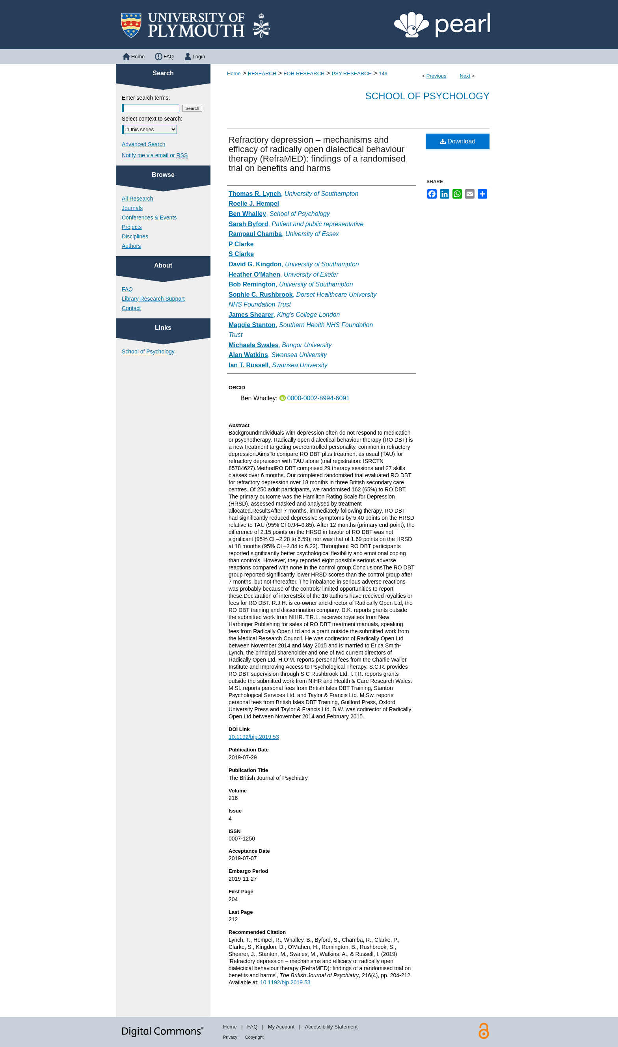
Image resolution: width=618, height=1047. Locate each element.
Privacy (230, 1037)
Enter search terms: (146, 98)
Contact (131, 308)
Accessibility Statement (331, 1027)
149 (383, 73)
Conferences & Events (149, 217)
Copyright (254, 1037)
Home (234, 73)
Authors (131, 246)
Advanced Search (144, 144)
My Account (281, 1027)
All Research (137, 198)
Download (458, 141)
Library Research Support (153, 299)
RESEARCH (262, 73)
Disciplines (135, 236)
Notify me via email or (155, 155)
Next (465, 76)
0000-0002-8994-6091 (318, 398)
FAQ (127, 289)
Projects (132, 227)
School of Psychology (427, 96)
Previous (436, 76)
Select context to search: (152, 118)
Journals (132, 208)
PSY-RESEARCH (352, 73)
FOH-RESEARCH (303, 73)
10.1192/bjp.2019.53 (254, 737)
